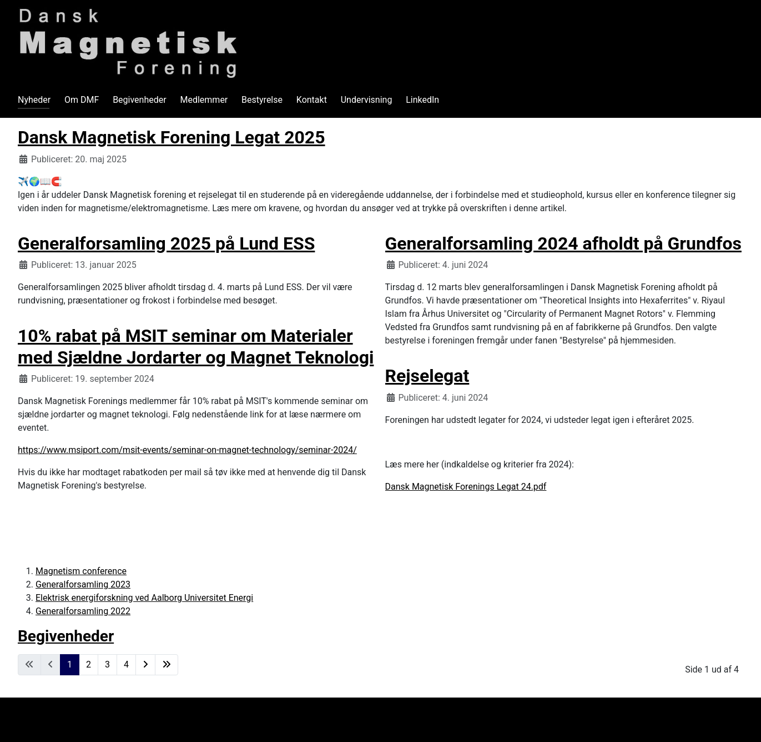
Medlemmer (204, 99)
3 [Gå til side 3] (107, 664)
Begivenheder (140, 99)
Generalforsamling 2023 (83, 584)
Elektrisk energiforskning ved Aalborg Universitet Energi (144, 597)
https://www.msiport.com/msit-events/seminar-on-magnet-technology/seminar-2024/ (187, 450)
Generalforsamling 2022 (83, 611)
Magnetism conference (81, 571)
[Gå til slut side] (166, 664)
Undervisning (366, 99)
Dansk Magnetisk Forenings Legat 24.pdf (466, 486)
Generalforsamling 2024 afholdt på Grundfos (563, 243)
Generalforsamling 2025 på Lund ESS (166, 243)
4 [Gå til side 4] (126, 664)
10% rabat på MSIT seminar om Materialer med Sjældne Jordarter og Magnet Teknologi (196, 346)
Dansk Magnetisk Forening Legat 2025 (171, 137)
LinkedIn (422, 99)
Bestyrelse (262, 99)
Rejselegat (427, 375)
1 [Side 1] (69, 664)
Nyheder (34, 99)
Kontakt (311, 99)
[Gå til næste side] (145, 664)
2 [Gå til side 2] (88, 664)
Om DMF (81, 99)
